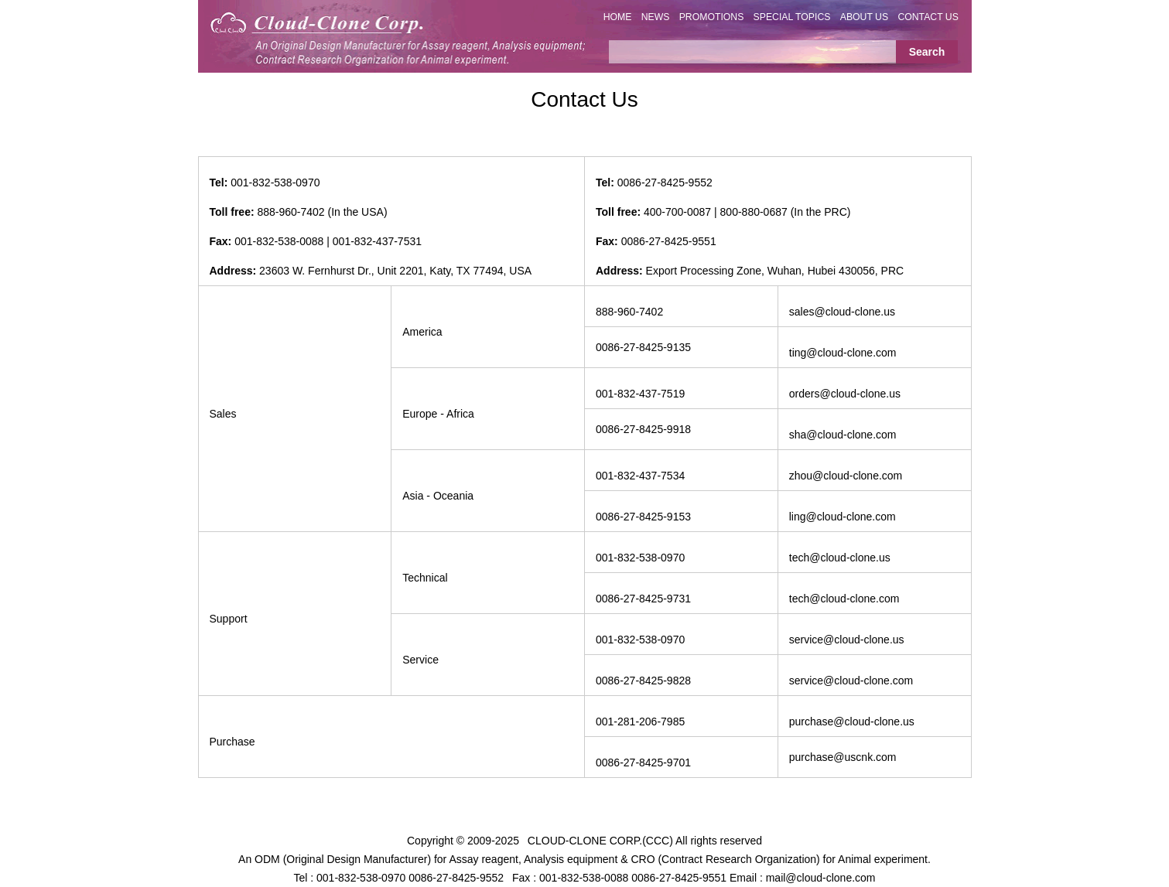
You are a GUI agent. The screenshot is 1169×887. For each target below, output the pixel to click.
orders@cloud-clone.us (845, 393)
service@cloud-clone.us (846, 639)
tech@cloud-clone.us (839, 557)
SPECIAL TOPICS (792, 17)
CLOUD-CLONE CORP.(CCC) (600, 840)
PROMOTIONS (711, 17)
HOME (617, 17)
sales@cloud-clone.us (842, 311)
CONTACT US (928, 17)
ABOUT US (864, 17)
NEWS (655, 17)
